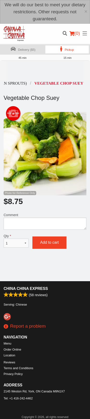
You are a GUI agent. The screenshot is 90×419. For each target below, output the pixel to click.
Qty (16, 241)
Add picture (13, 113)
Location (9, 355)
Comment (45, 221)
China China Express (26, 289)
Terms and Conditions (18, 368)
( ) (74, 33)
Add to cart (49, 242)
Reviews (9, 362)
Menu (7, 343)
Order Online (12, 349)
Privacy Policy (13, 374)
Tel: (18, 398)
